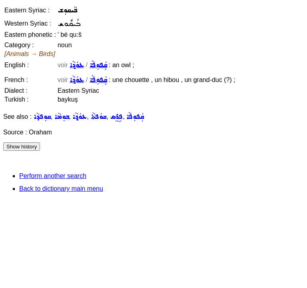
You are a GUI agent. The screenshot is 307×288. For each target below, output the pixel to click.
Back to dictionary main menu (61, 188)
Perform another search (52, 175)
